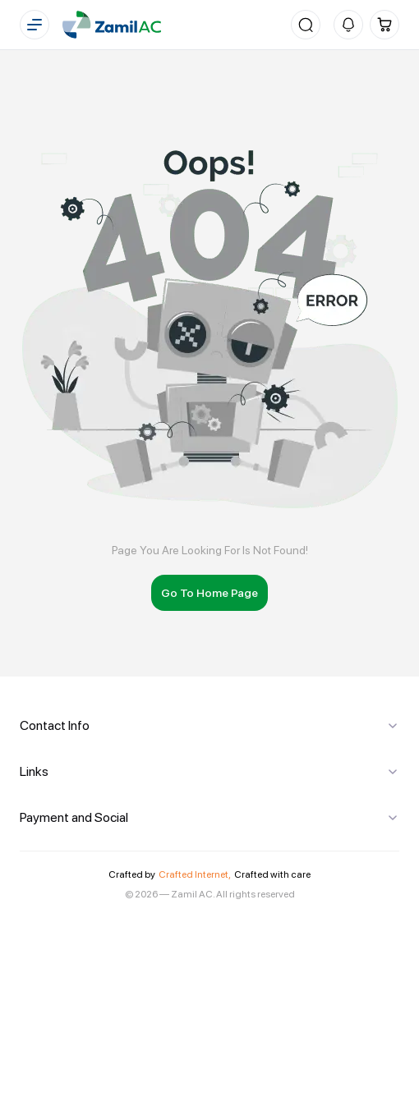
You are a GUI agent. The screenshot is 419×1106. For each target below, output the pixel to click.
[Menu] (34, 24)
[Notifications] (348, 24)
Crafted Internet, (195, 874)
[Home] (111, 25)
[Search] (305, 24)
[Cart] (384, 24)
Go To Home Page (209, 592)
